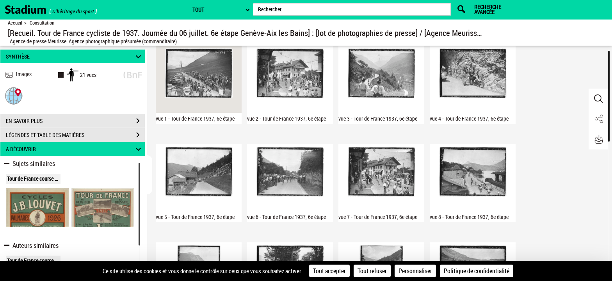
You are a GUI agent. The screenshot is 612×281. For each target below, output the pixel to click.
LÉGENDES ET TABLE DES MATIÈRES (75, 135)
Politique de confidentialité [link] (476, 271)
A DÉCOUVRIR (75, 149)
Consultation (42, 23)
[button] (13, 95)
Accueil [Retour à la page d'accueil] (15, 23)
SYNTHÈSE (75, 56)
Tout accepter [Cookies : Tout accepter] (329, 271)
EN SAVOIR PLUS (75, 121)
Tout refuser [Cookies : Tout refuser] (372, 271)
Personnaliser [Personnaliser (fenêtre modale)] (415, 271)
